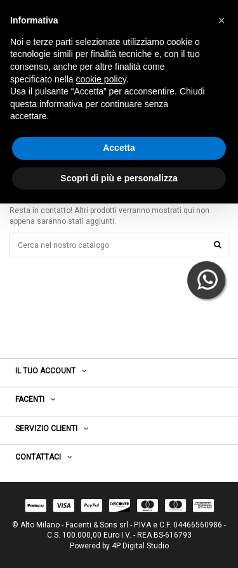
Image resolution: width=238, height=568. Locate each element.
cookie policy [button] (101, 79)
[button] (221, 20)
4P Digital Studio (140, 545)
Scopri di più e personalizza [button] (118, 178)
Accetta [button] (119, 148)
